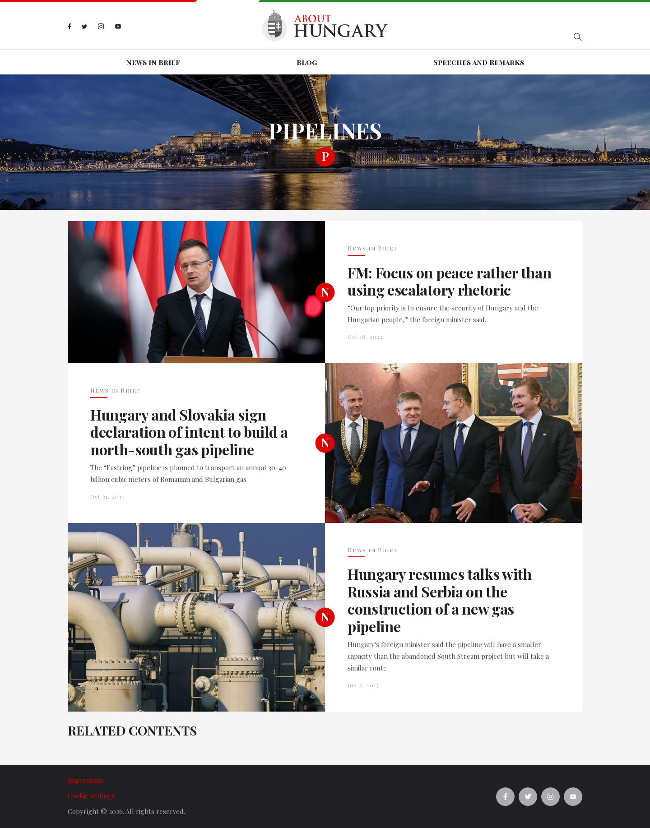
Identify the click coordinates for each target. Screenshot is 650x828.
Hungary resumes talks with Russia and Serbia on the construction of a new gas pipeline (440, 600)
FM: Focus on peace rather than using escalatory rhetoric (449, 281)
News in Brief (153, 62)
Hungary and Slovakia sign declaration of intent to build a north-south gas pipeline (189, 432)
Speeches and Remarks (478, 62)
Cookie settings (91, 795)
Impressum (85, 780)
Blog (307, 62)
